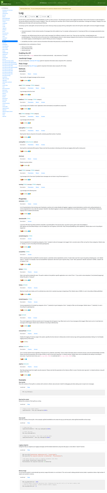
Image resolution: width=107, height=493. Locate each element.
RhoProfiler (4, 100)
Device (3, 31)
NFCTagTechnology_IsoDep (8, 60)
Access (35, 74)
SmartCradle (5, 106)
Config (3, 26)
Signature (4, 109)
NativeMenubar (5, 46)
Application (4, 11)
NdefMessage (5, 52)
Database (4, 29)
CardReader (4, 23)
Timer (3, 114)
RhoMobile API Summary (7, 10)
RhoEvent (4, 95)
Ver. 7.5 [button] (18, 3)
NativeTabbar (5, 47)
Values (29, 204)
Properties (34, 16)
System (3, 113)
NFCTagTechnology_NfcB (7, 70)
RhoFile (3, 96)
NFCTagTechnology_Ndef (7, 65)
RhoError (4, 93)
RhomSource (5, 98)
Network (4, 55)
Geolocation (4, 34)
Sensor (3, 104)
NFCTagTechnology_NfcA (7, 68)
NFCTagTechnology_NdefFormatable (9, 67)
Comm (3, 24)
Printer (3, 83)
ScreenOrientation (6, 103)
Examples (45, 16)
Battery (3, 16)
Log (3, 41)
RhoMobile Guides (52, 3)
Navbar (3, 51)
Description (23, 74)
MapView (4, 42)
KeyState (4, 39)
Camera (4, 21)
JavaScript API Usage (34, 60)
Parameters (30, 88)
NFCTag (4, 59)
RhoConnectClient (6, 88)
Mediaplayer (4, 44)
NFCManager (5, 57)
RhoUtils (4, 101)
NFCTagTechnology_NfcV (7, 73)
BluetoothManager (6, 18)
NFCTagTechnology (6, 75)
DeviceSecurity (5, 33)
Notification (4, 77)
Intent (3, 36)
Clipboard (4, 28)
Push (3, 86)
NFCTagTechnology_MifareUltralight (9, 64)
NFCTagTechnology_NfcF (7, 72)
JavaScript (22, 387)
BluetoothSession (6, 20)
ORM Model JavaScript (7, 82)
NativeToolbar (5, 49)
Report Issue (101, 3)
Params (30, 272)
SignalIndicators (5, 108)
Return (29, 74)
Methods (23, 16)
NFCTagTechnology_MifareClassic (9, 62)
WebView (4, 116)
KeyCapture (4, 37)
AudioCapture (5, 13)
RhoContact (4, 90)
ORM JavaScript (5, 78)
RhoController (5, 91)
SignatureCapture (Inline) (7, 111)
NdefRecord (4, 54)
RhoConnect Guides (62, 3)
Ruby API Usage (33, 66)
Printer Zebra (5, 85)
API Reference (43, 3)
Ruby (28, 387)
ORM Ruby (4, 80)
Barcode (4, 15)
